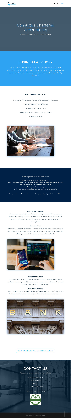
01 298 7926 (40, 392)
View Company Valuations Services (35, 351)
